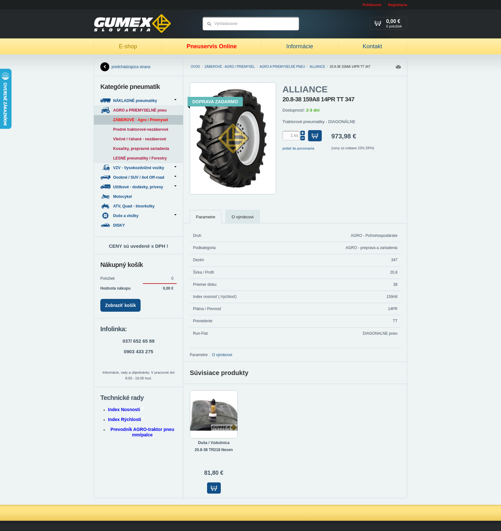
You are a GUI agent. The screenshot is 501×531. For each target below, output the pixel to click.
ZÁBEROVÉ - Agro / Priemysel (229, 66)
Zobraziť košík (120, 305)
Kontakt (372, 46)
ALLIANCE (317, 66)
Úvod (195, 66)
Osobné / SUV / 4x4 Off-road (138, 177)
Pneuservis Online (212, 46)
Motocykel (116, 196)
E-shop (128, 46)
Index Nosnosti (125, 409)
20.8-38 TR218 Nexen (214, 450)
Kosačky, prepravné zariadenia (141, 148)
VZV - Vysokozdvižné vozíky (138, 168)
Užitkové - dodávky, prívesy (138, 187)
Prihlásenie (372, 5)
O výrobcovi (243, 217)
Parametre (205, 217)
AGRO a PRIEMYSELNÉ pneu (282, 66)
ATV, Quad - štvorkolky (128, 206)
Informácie (299, 46)
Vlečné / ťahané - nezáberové (139, 139)
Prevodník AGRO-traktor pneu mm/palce (142, 432)
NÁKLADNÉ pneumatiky (138, 101)
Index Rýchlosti (126, 419)
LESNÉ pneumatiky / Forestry (140, 158)
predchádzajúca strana (125, 66)
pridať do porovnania (298, 148)
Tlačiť (398, 68)
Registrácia (397, 5)
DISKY (113, 225)
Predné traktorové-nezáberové (140, 129)
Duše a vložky (138, 216)
